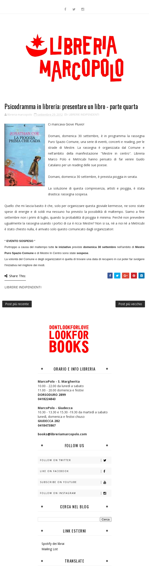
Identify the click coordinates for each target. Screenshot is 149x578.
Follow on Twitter (75, 460)
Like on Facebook (75, 471)
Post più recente (17, 304)
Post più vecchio (130, 304)
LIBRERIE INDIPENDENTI (84, 114)
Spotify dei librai (53, 543)
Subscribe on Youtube (75, 482)
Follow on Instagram (75, 493)
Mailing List (50, 549)
